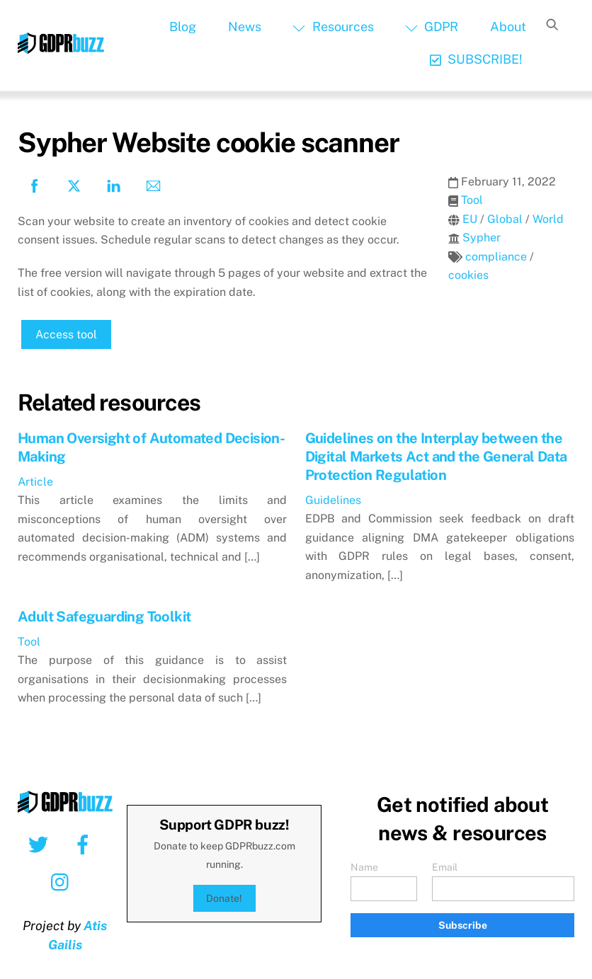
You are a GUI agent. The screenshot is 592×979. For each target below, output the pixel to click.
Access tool (66, 334)
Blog (182, 26)
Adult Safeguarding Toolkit (104, 616)
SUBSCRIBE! (476, 59)
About (508, 26)
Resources (332, 26)
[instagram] (63, 881)
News (244, 26)
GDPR (431, 26)
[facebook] (85, 843)
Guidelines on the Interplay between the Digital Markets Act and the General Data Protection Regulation (436, 456)
